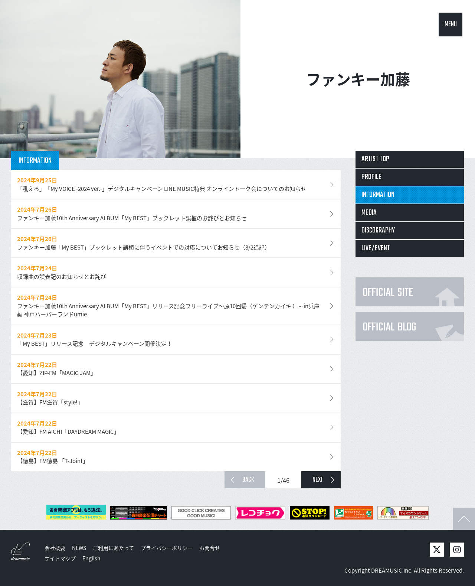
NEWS (79, 547)
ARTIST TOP (375, 159)
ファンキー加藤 (358, 79)
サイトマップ (60, 558)
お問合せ (209, 547)
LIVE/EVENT (375, 248)
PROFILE (371, 177)
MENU (451, 24)
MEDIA (369, 212)
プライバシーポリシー (167, 547)
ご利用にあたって (113, 547)
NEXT (317, 480)
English (91, 558)
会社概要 (55, 547)
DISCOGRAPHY (378, 230)
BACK (248, 480)
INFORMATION (377, 195)
